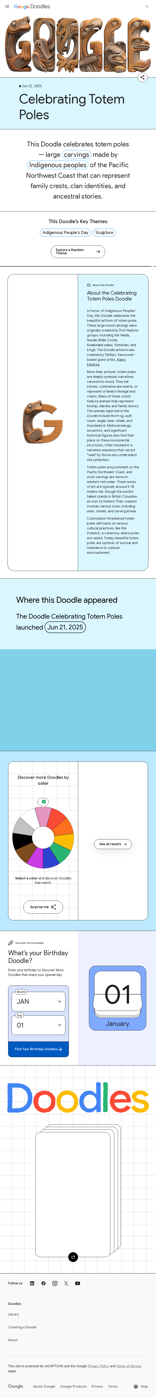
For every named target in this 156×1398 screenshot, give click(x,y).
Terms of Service (128, 1366)
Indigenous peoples (58, 165)
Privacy (97, 1387)
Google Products (73, 1387)
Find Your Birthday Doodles (38, 1049)
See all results (113, 844)
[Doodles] (78, 1097)
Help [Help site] (140, 1386)
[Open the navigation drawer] (7, 6)
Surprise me (43, 907)
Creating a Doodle (22, 1327)
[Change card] (73, 1257)
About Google (44, 1387)
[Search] (147, 6)
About (13, 1340)
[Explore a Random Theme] (78, 251)
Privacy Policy (98, 1366)
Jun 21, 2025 (65, 627)
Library (13, 1314)
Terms (113, 1387)
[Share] (142, 77)
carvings (76, 154)
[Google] (15, 1386)
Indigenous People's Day (65, 232)
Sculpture (104, 232)
